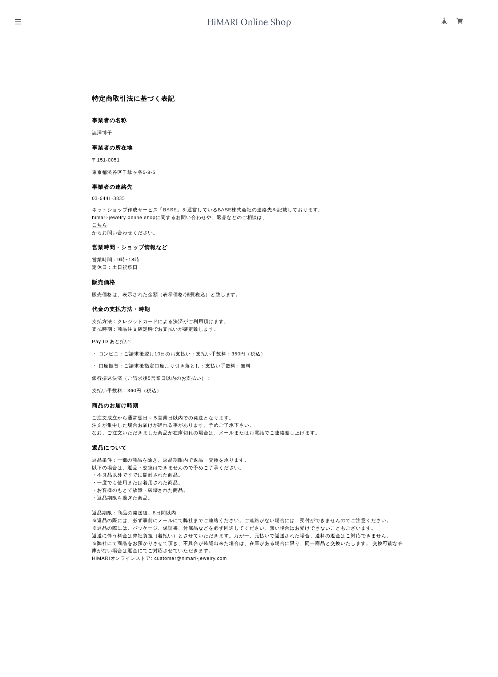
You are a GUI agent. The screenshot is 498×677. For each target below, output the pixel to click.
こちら (99, 225)
